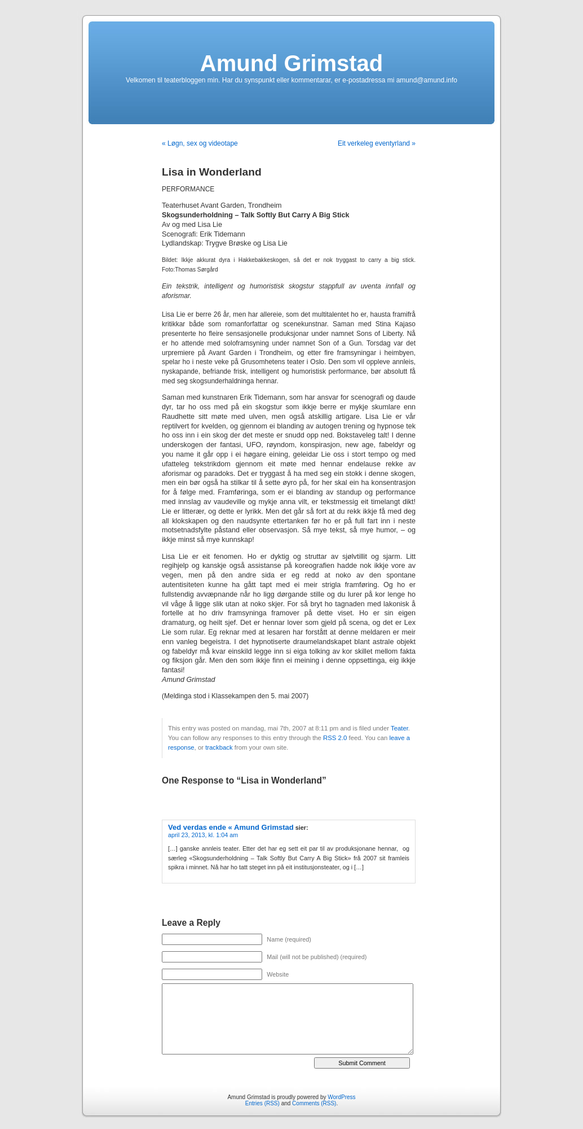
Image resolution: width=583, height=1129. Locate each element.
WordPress (341, 1097)
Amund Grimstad (291, 63)
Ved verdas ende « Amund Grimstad (231, 827)
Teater (399, 728)
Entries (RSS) (262, 1103)
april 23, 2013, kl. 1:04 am (203, 835)
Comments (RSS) (314, 1103)
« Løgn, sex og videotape (200, 143)
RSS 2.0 (335, 737)
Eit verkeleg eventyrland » (377, 143)
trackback (218, 747)
